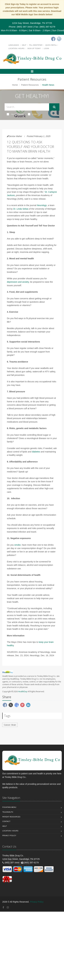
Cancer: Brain (10, 725)
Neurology (42, 205)
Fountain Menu (9, 807)
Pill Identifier (35, 45)
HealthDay (22, 691)
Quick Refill (51, 45)
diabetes (36, 451)
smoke (17, 545)
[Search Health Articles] (27, 107)
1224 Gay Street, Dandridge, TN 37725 (32, 23)
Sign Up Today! (34, 48)
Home (15, 85)
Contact (6, 821)
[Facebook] (53, 39)
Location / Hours (16, 48)
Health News (15, 114)
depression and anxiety (18, 282)
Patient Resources (30, 85)
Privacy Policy (9, 835)
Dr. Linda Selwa (20, 209)
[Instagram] (59, 39)
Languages (13, 45)
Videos (33, 114)
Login (46, 48)
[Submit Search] (54, 107)
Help (24, 45)
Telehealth (7, 812)
